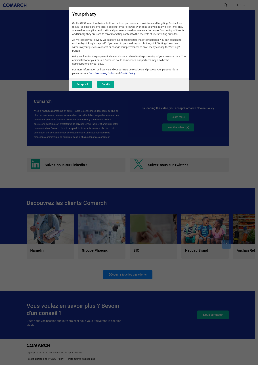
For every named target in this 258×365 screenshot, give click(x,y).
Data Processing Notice (102, 73)
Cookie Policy (127, 73)
